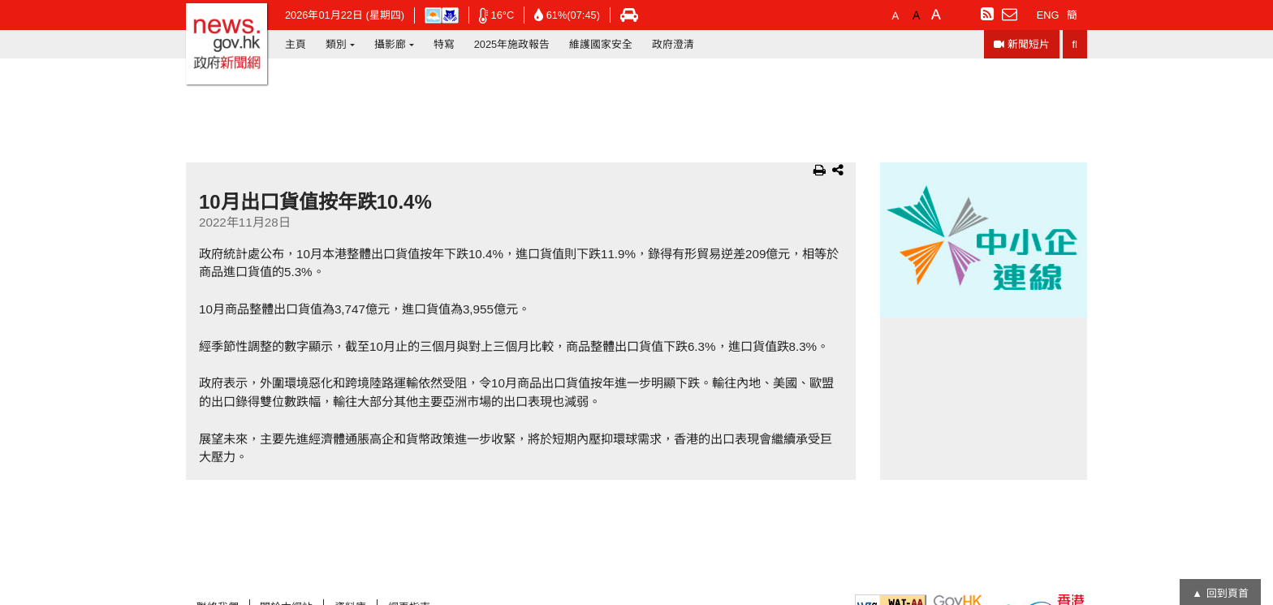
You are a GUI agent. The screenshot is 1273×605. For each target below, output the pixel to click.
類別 (336, 44)
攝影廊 (390, 44)
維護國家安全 (600, 44)
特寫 (444, 44)
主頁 (295, 44)
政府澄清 (673, 44)
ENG (1048, 15)
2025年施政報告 (512, 44)
